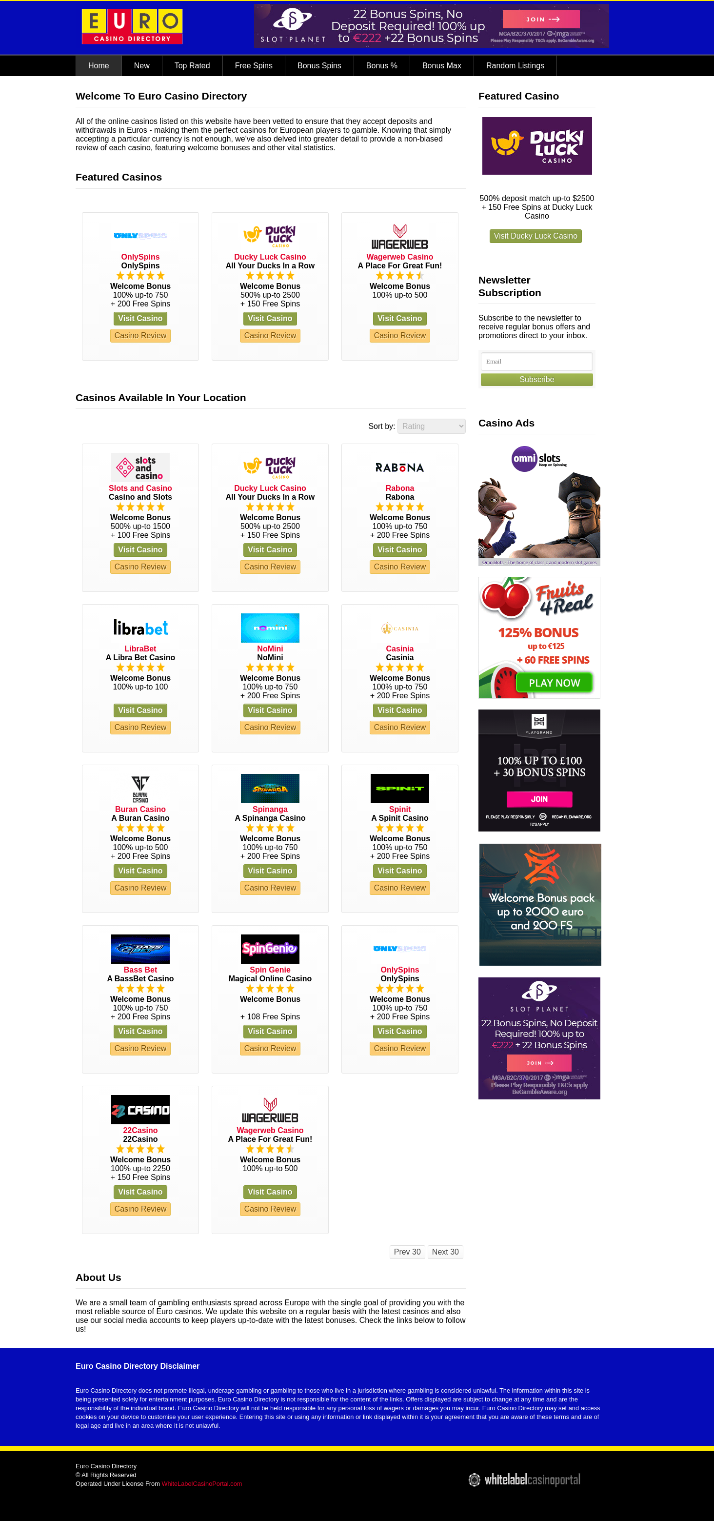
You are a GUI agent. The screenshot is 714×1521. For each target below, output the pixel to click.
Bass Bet (140, 970)
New (142, 65)
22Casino (140, 1130)
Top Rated (192, 65)
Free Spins (254, 65)
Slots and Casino (140, 488)
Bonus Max (441, 65)
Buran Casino (140, 809)
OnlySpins (140, 257)
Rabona (400, 488)
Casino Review (141, 335)
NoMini (270, 649)
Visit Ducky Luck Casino (535, 236)
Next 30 (445, 1252)
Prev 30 (407, 1252)
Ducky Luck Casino (270, 257)
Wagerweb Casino (399, 257)
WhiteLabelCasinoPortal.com (201, 1483)
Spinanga (270, 809)
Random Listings (515, 65)
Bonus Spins (319, 65)
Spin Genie (270, 970)
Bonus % (381, 65)
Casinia (400, 649)
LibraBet (141, 649)
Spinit (400, 809)
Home (98, 65)
